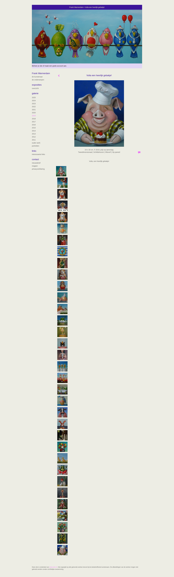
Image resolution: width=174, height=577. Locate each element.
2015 (34, 128)
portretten (35, 146)
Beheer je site (37, 66)
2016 (34, 125)
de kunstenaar (37, 77)
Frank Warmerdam (76, 7)
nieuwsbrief (36, 163)
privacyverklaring (38, 169)
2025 (34, 98)
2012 (34, 137)
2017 (34, 122)
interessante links (38, 154)
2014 (34, 131)
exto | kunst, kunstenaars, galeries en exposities (39, 7)
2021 (34, 110)
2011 (34, 140)
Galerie (35, 93)
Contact (35, 159)
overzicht (35, 88)
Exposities (37, 85)
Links (34, 151)
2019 (34, 116)
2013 (34, 134)
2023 (34, 104)
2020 (34, 113)
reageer (35, 166)
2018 (34, 119)
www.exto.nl (53, 567)
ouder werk (36, 143)
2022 (34, 107)
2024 (34, 101)
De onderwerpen (38, 80)
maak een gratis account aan (55, 66)
